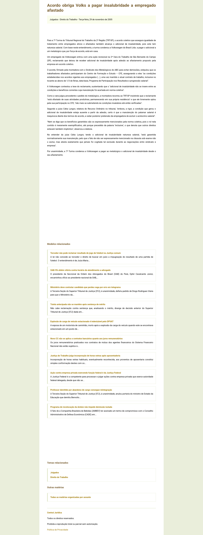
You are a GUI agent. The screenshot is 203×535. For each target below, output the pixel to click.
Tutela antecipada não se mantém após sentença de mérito (77, 304)
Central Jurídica (54, 512)
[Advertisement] (101, 29)
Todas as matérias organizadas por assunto (70, 497)
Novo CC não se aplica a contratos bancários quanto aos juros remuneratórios (86, 338)
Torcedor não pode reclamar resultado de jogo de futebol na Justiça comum (85, 253)
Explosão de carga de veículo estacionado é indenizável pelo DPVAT (82, 321)
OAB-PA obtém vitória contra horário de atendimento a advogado (80, 270)
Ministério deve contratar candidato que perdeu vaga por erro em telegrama (85, 287)
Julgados (54, 472)
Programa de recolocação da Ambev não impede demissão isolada (81, 407)
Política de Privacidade (57, 530)
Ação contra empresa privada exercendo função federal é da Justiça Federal (85, 373)
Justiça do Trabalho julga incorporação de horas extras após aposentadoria (85, 355)
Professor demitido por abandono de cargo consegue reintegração (81, 390)
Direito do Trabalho (59, 477)
